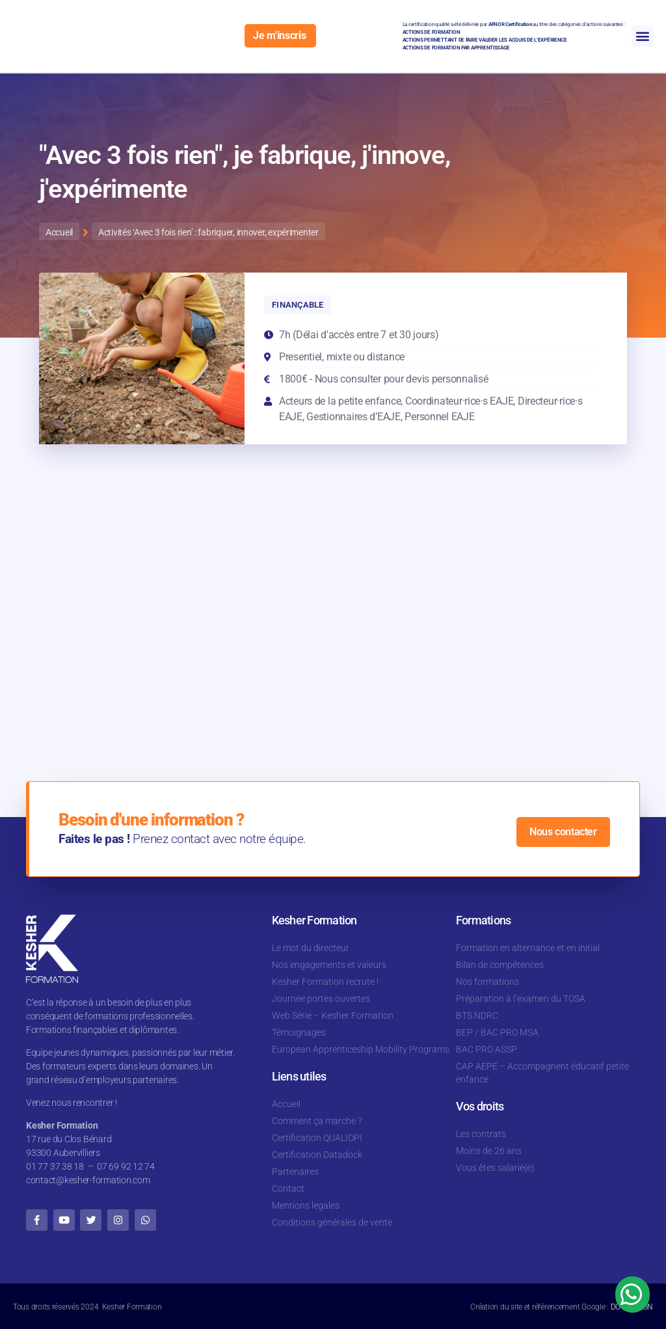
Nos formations (487, 981)
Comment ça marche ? (317, 1121)
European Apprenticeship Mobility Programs (360, 1049)
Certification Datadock (317, 1154)
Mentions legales (306, 1205)
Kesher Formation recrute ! (325, 981)
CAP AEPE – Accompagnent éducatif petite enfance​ (542, 1072)
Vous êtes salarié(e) (495, 1167)
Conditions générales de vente (332, 1222)
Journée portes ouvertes (321, 998)
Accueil (286, 1104)
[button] (642, 36)
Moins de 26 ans (489, 1151)
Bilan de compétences (500, 965)
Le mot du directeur (310, 948)
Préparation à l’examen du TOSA (520, 998)
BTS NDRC (477, 1015)
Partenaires (295, 1171)
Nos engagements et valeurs (329, 965)
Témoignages (299, 1032)
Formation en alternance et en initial (528, 948)
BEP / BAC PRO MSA (497, 1032)
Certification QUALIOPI (317, 1138)
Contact (288, 1188)
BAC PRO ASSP (486, 1049)
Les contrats (481, 1134)
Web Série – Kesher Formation (332, 1015)
